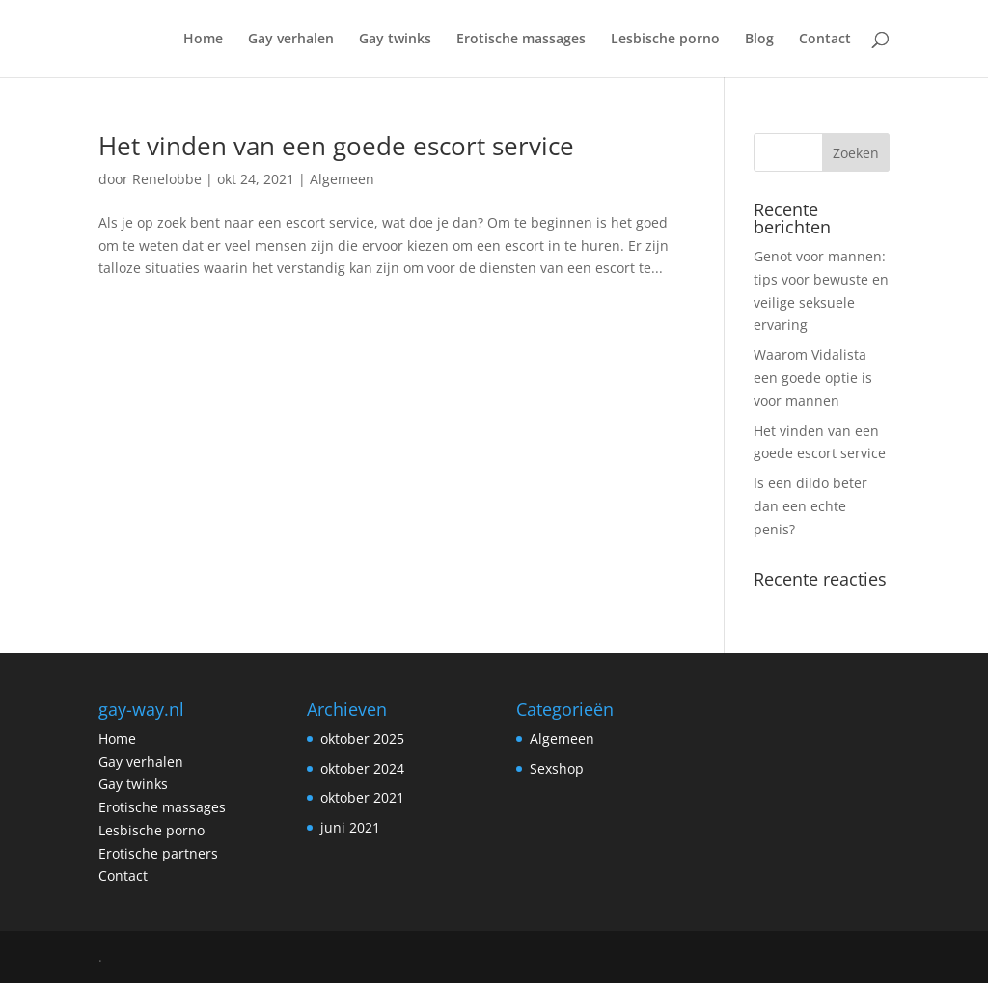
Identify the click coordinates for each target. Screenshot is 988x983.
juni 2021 (350, 827)
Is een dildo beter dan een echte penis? (810, 506)
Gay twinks (395, 39)
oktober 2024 (362, 768)
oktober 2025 (362, 738)
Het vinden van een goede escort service (336, 145)
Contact (825, 39)
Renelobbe (167, 179)
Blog (759, 39)
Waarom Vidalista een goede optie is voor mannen (813, 377)
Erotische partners (158, 853)
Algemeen (342, 179)
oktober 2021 (362, 797)
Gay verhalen (291, 39)
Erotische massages (521, 39)
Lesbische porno (665, 39)
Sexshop (557, 768)
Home (203, 39)
